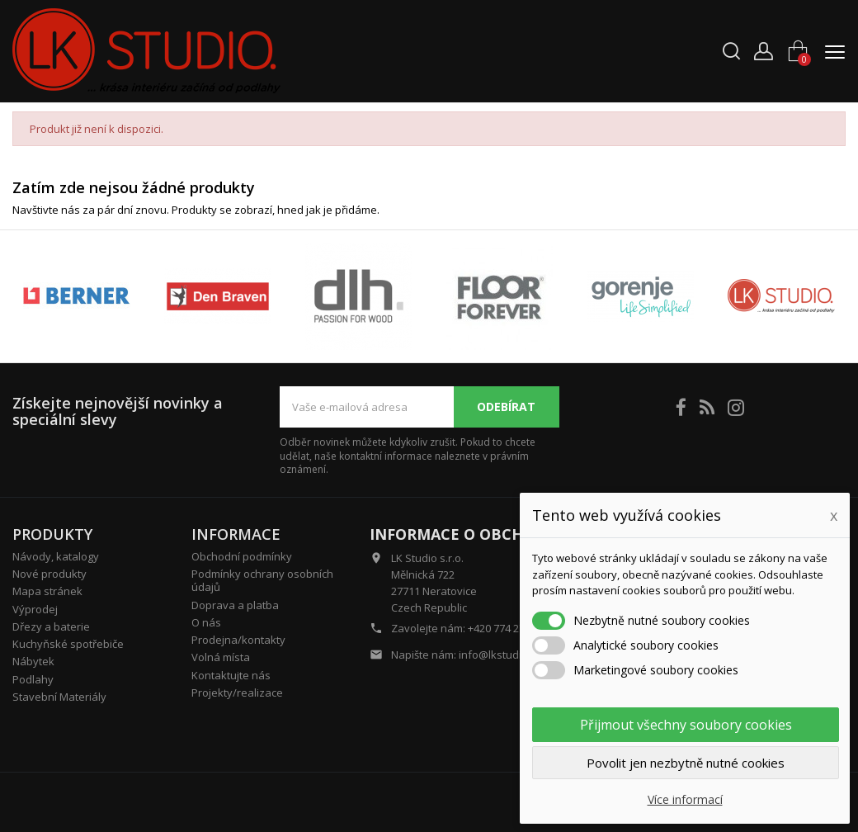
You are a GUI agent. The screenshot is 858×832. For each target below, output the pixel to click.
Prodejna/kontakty (238, 639)
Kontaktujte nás (231, 675)
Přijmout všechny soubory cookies (686, 725)
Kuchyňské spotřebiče (68, 643)
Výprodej (35, 609)
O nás (206, 622)
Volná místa (220, 657)
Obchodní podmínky (241, 556)
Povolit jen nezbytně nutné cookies (686, 762)
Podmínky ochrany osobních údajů (262, 580)
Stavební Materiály (59, 696)
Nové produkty (49, 573)
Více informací (685, 799)
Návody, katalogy (55, 556)
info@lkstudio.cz (500, 654)
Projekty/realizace (237, 692)
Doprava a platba (235, 605)
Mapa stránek (47, 591)
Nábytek (33, 661)
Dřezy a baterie (51, 626)
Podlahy (33, 679)
